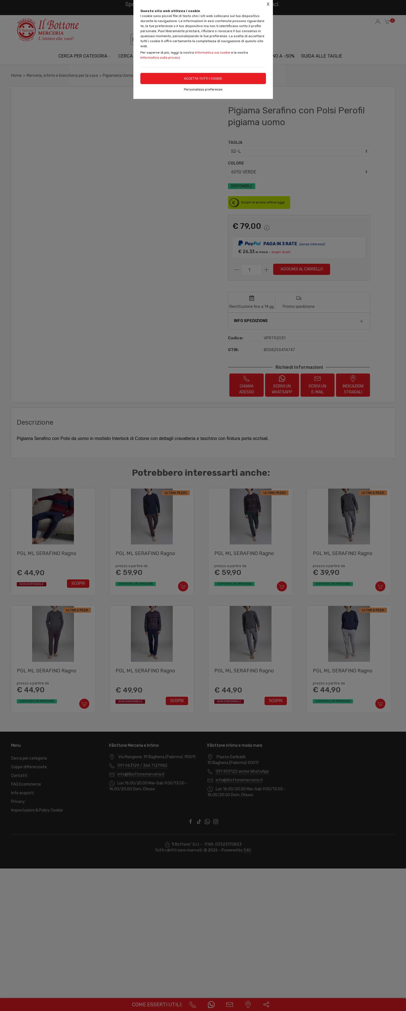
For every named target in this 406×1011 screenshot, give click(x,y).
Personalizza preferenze (203, 89)
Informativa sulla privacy (160, 58)
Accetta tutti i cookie (203, 78)
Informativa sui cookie (212, 52)
